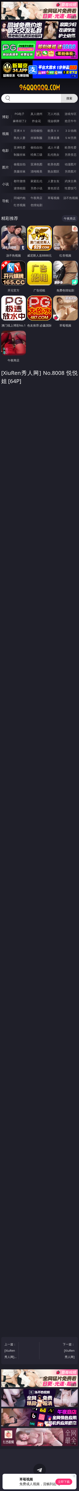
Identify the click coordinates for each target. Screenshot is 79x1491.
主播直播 (53, 138)
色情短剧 (36, 205)
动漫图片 (70, 164)
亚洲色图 (36, 164)
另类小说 (36, 188)
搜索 (69, 98)
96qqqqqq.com (39, 87)
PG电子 (19, 114)
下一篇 (68, 1351)
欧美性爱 (70, 147)
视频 (5, 133)
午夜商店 (36, 198)
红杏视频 (19, 205)
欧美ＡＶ (53, 131)
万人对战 (53, 114)
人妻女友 (53, 181)
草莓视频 (53, 198)
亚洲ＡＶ (19, 131)
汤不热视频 (70, 198)
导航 (5, 201)
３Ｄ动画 (70, 131)
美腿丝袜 (19, 171)
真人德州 (36, 114)
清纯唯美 (36, 171)
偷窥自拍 (19, 164)
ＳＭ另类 (70, 138)
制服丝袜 (19, 155)
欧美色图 (53, 164)
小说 (5, 184)
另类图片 (70, 171)
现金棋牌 (53, 121)
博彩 (5, 117)
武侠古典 (70, 181)
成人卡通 (53, 147)
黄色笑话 (53, 188)
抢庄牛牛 (70, 121)
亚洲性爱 (19, 147)
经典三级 (36, 155)
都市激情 (19, 181)
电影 (5, 150)
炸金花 (36, 121)
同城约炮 (19, 198)
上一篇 (10, 1351)
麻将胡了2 (19, 121)
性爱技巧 (70, 188)
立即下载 (64, 1482)
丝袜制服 (36, 138)
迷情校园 (19, 188)
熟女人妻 (19, 138)
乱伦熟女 (53, 155)
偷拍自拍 (36, 147)
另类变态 (70, 155)
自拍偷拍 (36, 131)
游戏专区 (70, 114)
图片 (5, 167)
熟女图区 (53, 171)
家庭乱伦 (36, 181)
